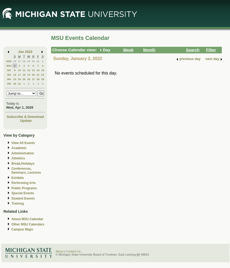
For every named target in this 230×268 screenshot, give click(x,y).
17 (19, 74)
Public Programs (24, 188)
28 (23, 61)
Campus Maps (22, 229)
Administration (22, 153)
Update (26, 121)
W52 (9, 61)
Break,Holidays (23, 163)
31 (38, 61)
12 (28, 70)
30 (33, 61)
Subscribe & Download (25, 117)
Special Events (22, 193)
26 (14, 61)
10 (19, 70)
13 (33, 70)
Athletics (18, 158)
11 (23, 70)
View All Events (23, 143)
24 (19, 79)
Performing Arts (23, 183)
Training (17, 203)
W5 (9, 83)
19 (28, 74)
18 (23, 74)
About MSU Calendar (27, 219)
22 (42, 74)
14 (38, 70)
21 (38, 74)
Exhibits (17, 178)
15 (42, 70)
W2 (9, 70)
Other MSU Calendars (27, 224)
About (60, 251)
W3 (9, 74)
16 (14, 74)
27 (19, 61)
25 (23, 79)
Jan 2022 (25, 52)
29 (28, 61)
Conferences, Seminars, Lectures (26, 170)
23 (14, 79)
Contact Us (73, 251)
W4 (9, 79)
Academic (18, 148)
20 (33, 74)
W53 (9, 65)
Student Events (23, 198)
